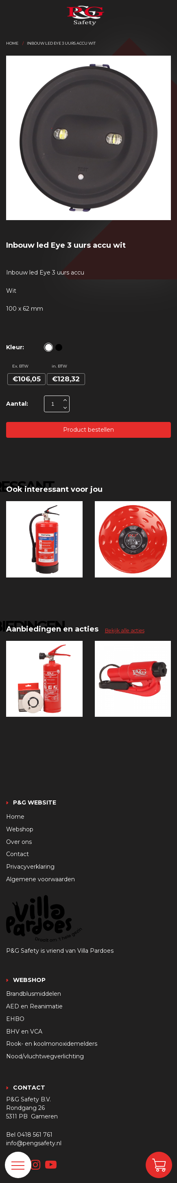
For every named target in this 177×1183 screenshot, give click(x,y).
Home (12, 43)
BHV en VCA (24, 1031)
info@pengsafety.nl (33, 1143)
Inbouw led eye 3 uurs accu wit (61, 43)
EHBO (15, 1019)
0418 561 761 (34, 1134)
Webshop (19, 829)
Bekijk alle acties (124, 630)
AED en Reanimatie (34, 1006)
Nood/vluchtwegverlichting (45, 1056)
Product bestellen (88, 429)
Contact (17, 854)
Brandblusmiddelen (33, 993)
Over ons (19, 842)
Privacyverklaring (30, 866)
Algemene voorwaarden (40, 879)
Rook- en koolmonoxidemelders (51, 1043)
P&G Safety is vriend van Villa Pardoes (60, 950)
